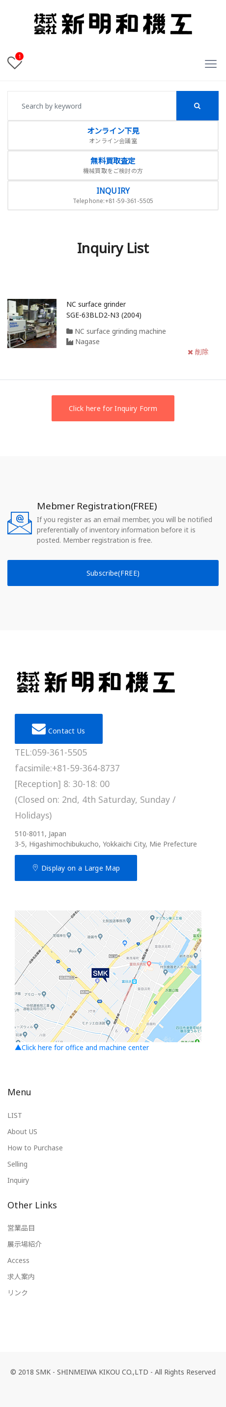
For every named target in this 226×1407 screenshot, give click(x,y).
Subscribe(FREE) (113, 573)
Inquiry (18, 1180)
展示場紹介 (24, 1244)
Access (18, 1260)
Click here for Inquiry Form (113, 408)
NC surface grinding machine (116, 331)
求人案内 (21, 1276)
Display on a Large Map (76, 868)
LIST (14, 1115)
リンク (17, 1292)
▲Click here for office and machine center (108, 981)
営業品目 (21, 1227)
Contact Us (58, 728)
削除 (198, 351)
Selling (17, 1164)
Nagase (83, 341)
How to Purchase (35, 1147)
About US (22, 1131)
